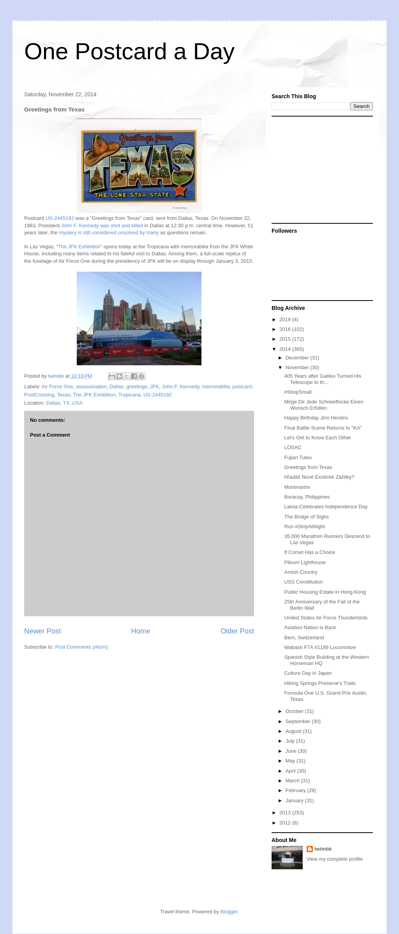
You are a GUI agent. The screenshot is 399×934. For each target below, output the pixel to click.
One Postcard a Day (129, 51)
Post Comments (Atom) (81, 647)
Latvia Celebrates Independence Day (325, 506)
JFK (154, 386)
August (294, 731)
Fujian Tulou (298, 457)
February (296, 790)
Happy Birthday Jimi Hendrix (316, 418)
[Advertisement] (320, 169)
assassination (91, 386)
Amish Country (300, 572)
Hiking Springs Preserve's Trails (319, 683)
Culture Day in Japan (307, 673)
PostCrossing (39, 395)
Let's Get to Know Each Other (317, 437)
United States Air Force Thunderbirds (325, 618)
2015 (285, 339)
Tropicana (129, 395)
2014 (285, 349)
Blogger (229, 912)
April (291, 771)
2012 (285, 823)
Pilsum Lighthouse (304, 562)
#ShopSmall (297, 392)
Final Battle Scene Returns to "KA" (323, 428)
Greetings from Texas (308, 467)
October (295, 711)
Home (140, 631)
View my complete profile (335, 859)
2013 (285, 812)
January (295, 800)
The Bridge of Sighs (306, 517)
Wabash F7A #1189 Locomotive (320, 647)
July (291, 741)
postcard (242, 386)
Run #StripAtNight (304, 526)
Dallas (116, 386)
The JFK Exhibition (79, 246)
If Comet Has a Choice (309, 552)
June (292, 751)
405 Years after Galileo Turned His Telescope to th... (322, 379)
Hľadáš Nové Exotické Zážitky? (319, 477)
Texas (63, 395)
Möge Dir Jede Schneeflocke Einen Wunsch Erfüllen (323, 405)
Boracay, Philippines (307, 497)
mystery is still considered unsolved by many (109, 232)
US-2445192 (60, 218)
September (299, 721)
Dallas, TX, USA (64, 403)
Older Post (237, 631)
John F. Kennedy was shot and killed (102, 225)
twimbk (323, 849)
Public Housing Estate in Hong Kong (325, 592)
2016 (285, 329)
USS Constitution (303, 582)
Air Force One (57, 386)
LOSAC (292, 447)
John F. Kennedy (180, 386)
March (293, 781)
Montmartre (297, 487)
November (298, 367)
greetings (136, 386)
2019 (285, 319)
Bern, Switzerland (304, 637)
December (298, 358)
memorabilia (216, 386)
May (291, 761)
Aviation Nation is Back (310, 627)
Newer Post (42, 631)
